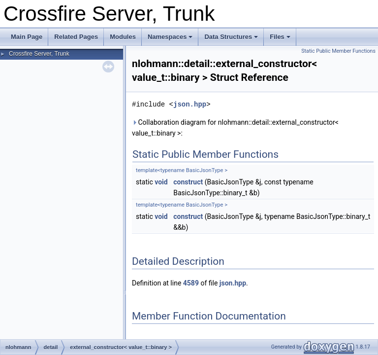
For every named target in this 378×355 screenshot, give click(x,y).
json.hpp (189, 104)
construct (188, 182)
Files (280, 36)
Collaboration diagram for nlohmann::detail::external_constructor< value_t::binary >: (235, 127)
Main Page (26, 36)
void (161, 182)
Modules (123, 36)
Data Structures (231, 36)
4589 (191, 283)
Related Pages (76, 36)
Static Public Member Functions (338, 51)
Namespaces (170, 36)
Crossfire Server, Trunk (39, 53)
